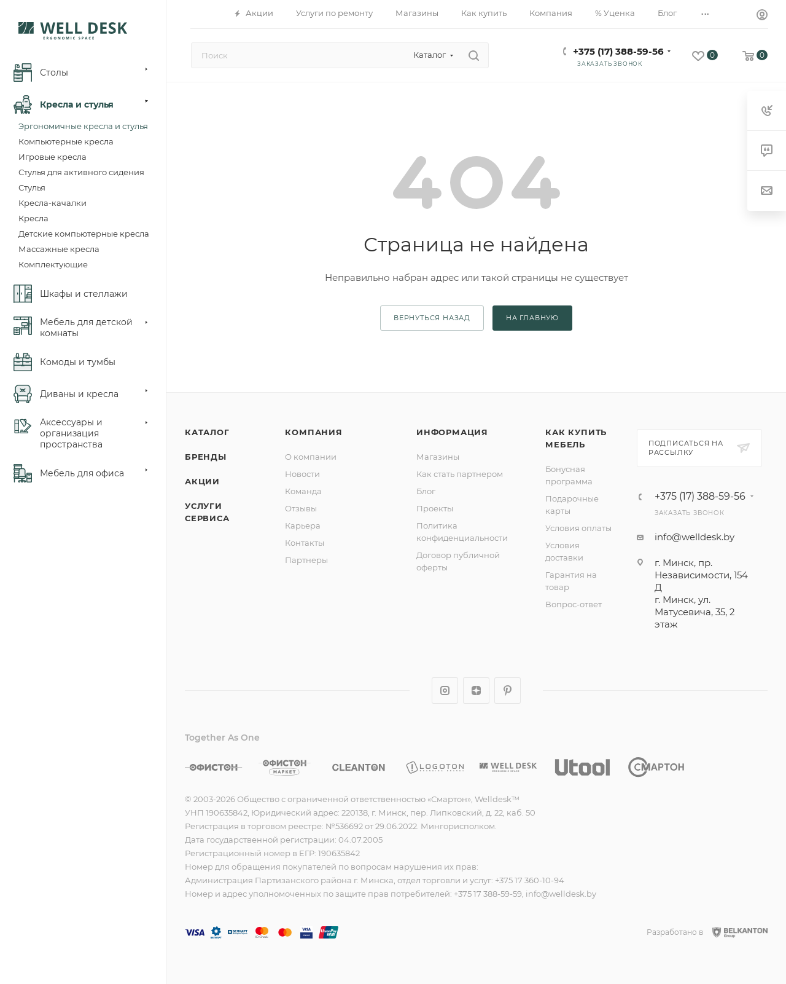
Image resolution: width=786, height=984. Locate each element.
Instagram (445, 690)
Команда (303, 491)
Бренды (206, 457)
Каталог (207, 432)
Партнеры (306, 560)
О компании (311, 457)
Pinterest (507, 690)
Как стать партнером (459, 474)
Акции (202, 481)
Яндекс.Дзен (476, 690)
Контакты (304, 543)
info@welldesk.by (694, 537)
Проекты (434, 508)
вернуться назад (432, 317)
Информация (452, 432)
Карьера (303, 525)
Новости (302, 474)
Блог (425, 491)
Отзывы (301, 508)
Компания (313, 432)
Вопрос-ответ (573, 604)
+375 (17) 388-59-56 (618, 51)
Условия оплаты (578, 528)
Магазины (437, 457)
